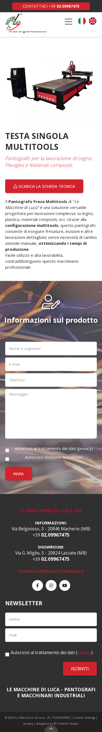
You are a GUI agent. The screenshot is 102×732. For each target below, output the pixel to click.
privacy (85, 448)
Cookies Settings (83, 718)
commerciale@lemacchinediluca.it (51, 571)
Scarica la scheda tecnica (44, 186)
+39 (64, 6)
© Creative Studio (66, 723)
